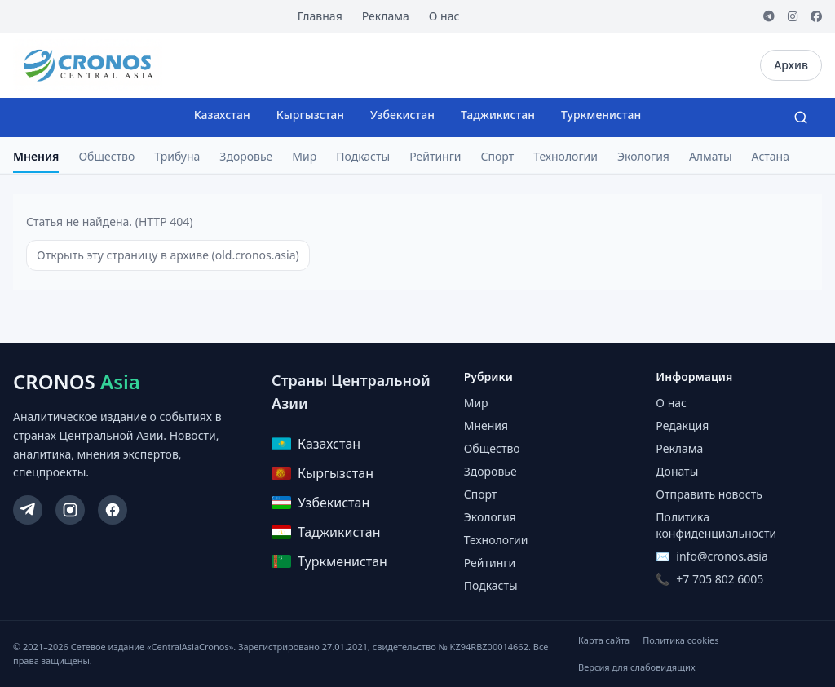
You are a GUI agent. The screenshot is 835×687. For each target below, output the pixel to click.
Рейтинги (435, 156)
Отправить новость (709, 494)
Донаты (677, 471)
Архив (791, 65)
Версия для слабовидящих (636, 667)
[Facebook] (816, 16)
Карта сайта (604, 640)
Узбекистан (402, 114)
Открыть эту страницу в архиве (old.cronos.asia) (168, 255)
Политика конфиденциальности (716, 525)
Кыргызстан (310, 114)
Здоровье (245, 156)
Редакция (682, 425)
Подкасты (363, 156)
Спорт (498, 156)
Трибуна (177, 156)
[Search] (800, 117)
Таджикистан (498, 114)
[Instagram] (792, 16)
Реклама (385, 16)
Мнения (36, 156)
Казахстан (222, 114)
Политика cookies (680, 640)
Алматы (710, 156)
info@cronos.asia (721, 556)
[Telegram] (769, 16)
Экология (643, 156)
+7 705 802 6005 (719, 579)
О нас (444, 16)
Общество (106, 156)
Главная (320, 16)
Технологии (565, 156)
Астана (770, 156)
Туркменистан (601, 114)
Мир (304, 156)
